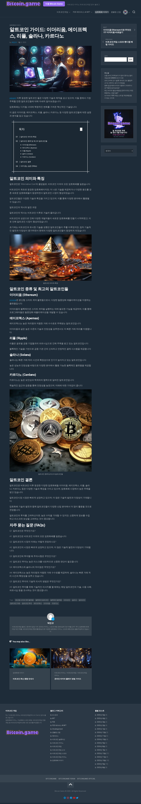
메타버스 (55, 737)
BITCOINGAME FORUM (67, 780)
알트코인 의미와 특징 (32, 137)
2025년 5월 (101, 716)
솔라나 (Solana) (30, 154)
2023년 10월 (101, 762)
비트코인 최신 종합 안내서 (24, 680)
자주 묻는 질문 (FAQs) (32, 167)
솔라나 (74, 601)
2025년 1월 (101, 730)
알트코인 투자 (27, 605)
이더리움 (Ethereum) (32, 145)
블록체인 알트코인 (42, 601)
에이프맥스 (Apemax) (32, 148)
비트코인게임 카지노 (59, 758)
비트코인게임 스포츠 (59, 755)
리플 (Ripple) (29, 151)
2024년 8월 (101, 748)
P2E (53, 723)
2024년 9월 (101, 744)
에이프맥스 (38, 605)
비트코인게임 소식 (58, 751)
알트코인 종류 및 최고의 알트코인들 (37, 141)
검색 (105, 56)
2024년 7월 (101, 751)
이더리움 (14, 301)
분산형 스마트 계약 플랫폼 (24, 601)
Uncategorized (57, 730)
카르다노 (55, 605)
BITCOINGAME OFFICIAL (86, 780)
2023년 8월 (101, 769)
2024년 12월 (101, 734)
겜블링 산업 (116, 12)
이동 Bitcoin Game (54, 4)
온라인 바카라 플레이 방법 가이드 (71, 680)
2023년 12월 (101, 755)
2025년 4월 (101, 720)
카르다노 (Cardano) (32, 157)
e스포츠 (55, 716)
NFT (53, 720)
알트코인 (82, 601)
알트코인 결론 (29, 162)
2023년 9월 (101, 765)
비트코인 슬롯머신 (58, 741)
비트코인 (14, 98)
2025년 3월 (101, 723)
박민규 (14, 42)
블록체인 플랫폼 (56, 601)
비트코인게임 (62, 12)
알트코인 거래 (15, 605)
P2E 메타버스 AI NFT (81, 12)
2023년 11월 (101, 758)
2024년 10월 (101, 741)
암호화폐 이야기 (102, 12)
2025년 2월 (101, 727)
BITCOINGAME (51, 780)
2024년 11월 (101, 737)
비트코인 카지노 (61, 674)
